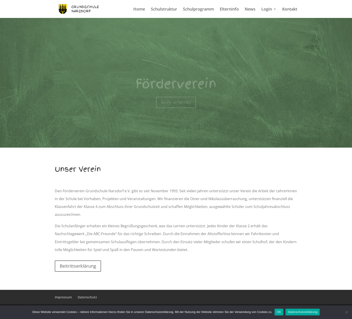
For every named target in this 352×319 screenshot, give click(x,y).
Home (139, 9)
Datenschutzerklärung (302, 312)
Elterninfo (229, 9)
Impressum (63, 297)
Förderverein (176, 86)
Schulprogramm (198, 9)
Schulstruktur (164, 9)
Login (266, 9)
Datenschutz (87, 297)
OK (279, 312)
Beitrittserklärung (78, 266)
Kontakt (289, 9)
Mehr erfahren (176, 105)
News (250, 9)
